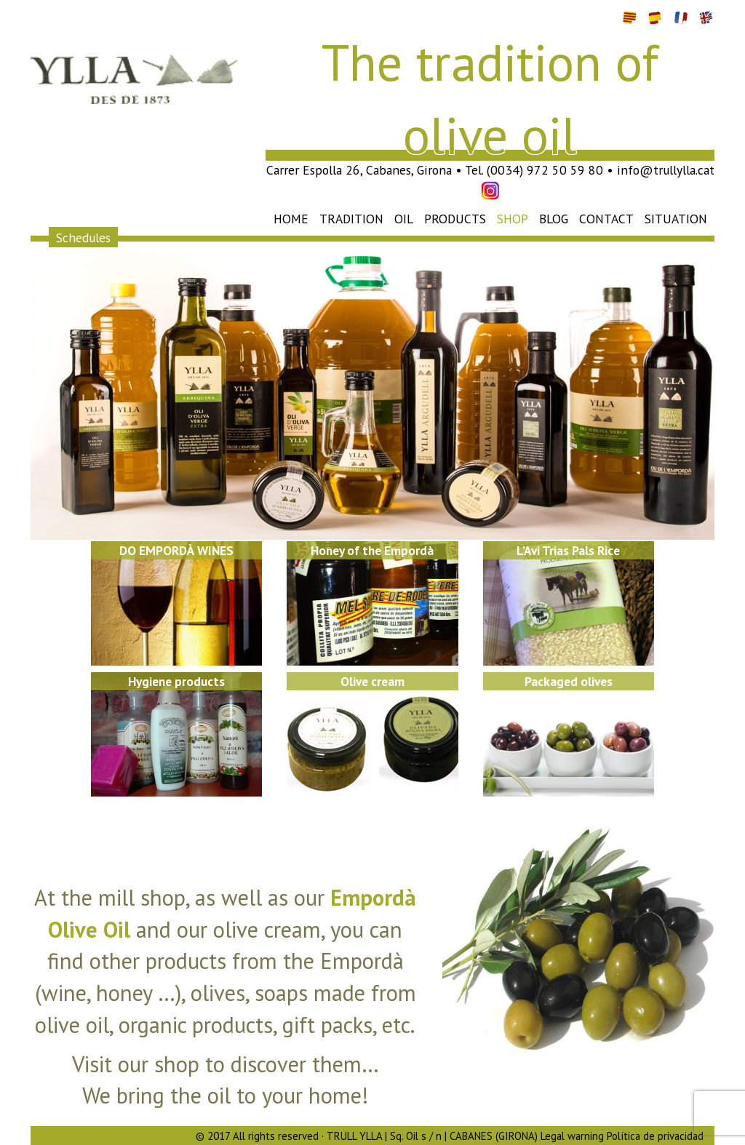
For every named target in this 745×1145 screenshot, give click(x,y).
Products (455, 218)
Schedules (83, 236)
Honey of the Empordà (372, 550)
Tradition (351, 218)
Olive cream (372, 681)
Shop (512, 218)
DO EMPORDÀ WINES (176, 550)
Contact (606, 218)
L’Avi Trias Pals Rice (568, 550)
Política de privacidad (655, 1136)
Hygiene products (176, 681)
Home (291, 218)
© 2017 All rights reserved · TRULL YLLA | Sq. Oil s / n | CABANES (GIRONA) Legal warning (400, 1136)
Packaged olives (569, 681)
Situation (676, 218)
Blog (553, 218)
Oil (403, 218)
